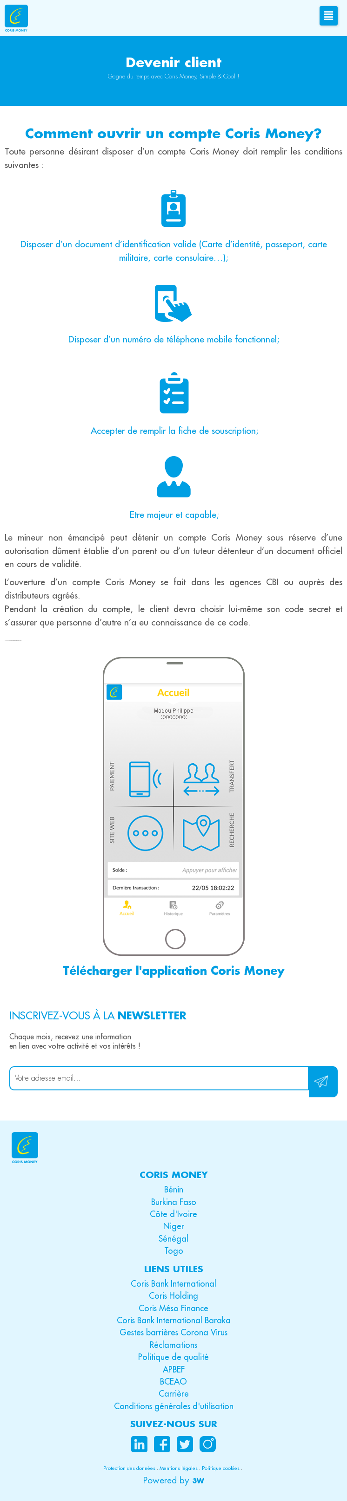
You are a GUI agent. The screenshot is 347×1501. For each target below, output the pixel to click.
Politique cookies (221, 1468)
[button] (173, 1480)
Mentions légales (179, 1468)
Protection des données (129, 1468)
